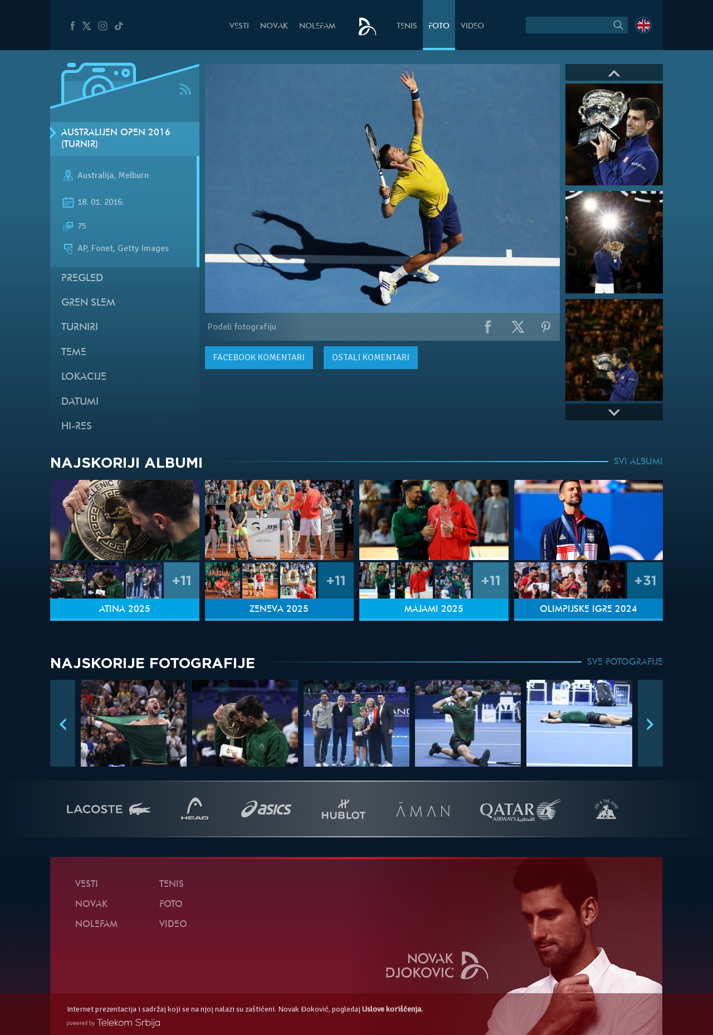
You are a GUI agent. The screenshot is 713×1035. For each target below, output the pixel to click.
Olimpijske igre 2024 (588, 609)
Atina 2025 (124, 609)
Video (472, 26)
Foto (439, 26)
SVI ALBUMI (638, 462)
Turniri (79, 327)
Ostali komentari (370, 357)
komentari (259, 357)
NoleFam (317, 26)
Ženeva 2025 (279, 609)
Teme (73, 352)
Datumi (80, 402)
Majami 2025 (433, 609)
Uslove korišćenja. (392, 1009)
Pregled (82, 278)
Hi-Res (76, 426)
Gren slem (88, 303)
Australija (95, 176)
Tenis (407, 26)
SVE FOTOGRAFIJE (625, 662)
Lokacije (83, 377)
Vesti (239, 26)
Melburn (133, 176)
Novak (274, 26)
